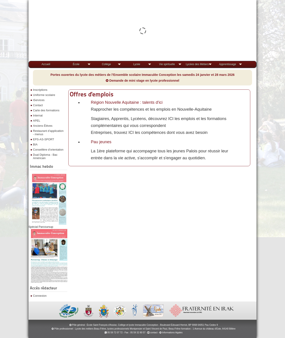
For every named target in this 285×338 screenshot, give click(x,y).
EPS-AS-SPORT (43, 139)
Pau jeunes (101, 141)
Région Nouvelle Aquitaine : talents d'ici (127, 102)
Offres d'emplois (92, 94)
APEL (36, 120)
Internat (38, 115)
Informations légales (172, 332)
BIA (35, 144)
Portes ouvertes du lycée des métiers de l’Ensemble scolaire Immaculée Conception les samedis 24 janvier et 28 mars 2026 (143, 75)
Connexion (40, 295)
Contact (38, 105)
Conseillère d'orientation (48, 149)
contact (152, 332)
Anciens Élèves (43, 125)
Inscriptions (40, 89)
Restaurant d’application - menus (48, 132)
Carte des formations (46, 110)
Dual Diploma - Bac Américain (45, 156)
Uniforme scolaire (44, 95)
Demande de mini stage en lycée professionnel (142, 80)
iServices (39, 100)
